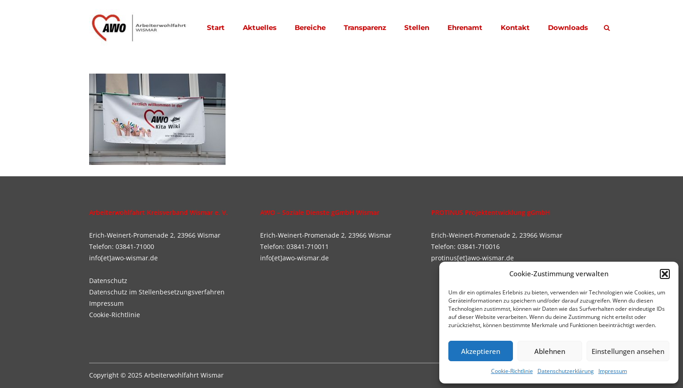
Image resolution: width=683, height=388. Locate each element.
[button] (664, 274)
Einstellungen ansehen (628, 351)
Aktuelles (259, 27)
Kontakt (515, 27)
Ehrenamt (464, 27)
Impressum (612, 371)
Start (216, 27)
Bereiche (310, 27)
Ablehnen (549, 351)
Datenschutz (108, 280)
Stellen (416, 27)
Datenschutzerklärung (565, 371)
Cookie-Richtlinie (512, 371)
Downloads (568, 27)
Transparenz (365, 27)
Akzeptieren (480, 351)
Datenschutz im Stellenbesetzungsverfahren (157, 292)
